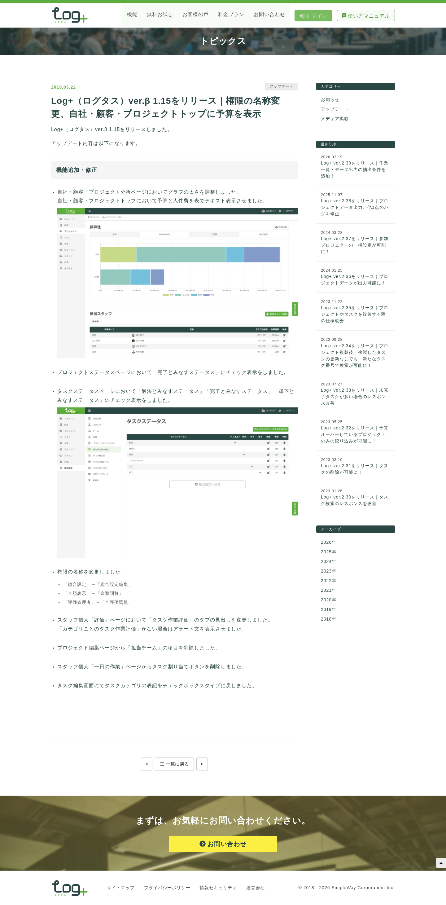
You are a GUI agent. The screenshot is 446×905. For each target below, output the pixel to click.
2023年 (328, 571)
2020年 (328, 600)
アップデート (335, 109)
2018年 (328, 619)
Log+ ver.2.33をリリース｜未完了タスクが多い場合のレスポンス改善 (354, 397)
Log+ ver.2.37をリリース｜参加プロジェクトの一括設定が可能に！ (354, 245)
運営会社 (255, 887)
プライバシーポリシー (167, 887)
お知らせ (330, 99)
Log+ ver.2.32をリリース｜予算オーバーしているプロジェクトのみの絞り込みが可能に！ (354, 435)
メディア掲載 (335, 118)
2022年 (328, 580)
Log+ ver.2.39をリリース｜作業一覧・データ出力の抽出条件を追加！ (354, 170)
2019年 (328, 609)
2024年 (328, 561)
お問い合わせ (223, 844)
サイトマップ (121, 887)
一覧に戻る (174, 764)
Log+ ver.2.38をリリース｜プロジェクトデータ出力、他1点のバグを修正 (355, 208)
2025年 (328, 552)
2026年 (328, 542)
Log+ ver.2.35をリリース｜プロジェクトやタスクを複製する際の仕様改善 (354, 314)
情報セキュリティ (218, 887)
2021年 (328, 590)
